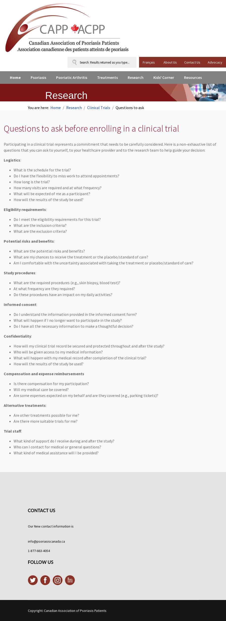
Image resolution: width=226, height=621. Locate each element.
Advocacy (215, 62)
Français (149, 62)
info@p (33, 541)
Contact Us (192, 62)
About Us (170, 62)
